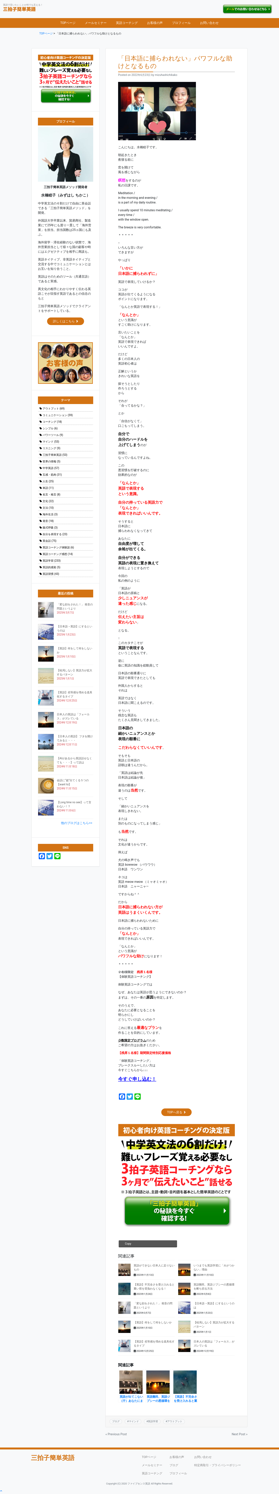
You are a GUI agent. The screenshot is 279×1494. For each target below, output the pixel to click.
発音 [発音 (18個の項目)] (48, 521)
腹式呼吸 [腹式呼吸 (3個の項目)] (50, 528)
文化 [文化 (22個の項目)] (48, 501)
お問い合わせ (209, 23)
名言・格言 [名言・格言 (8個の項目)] (51, 495)
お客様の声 (155, 23)
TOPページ (67, 23)
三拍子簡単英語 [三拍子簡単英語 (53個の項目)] (55, 455)
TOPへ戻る (176, 1113)
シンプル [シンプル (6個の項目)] (50, 429)
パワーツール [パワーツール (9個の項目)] (53, 435)
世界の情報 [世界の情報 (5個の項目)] (51, 462)
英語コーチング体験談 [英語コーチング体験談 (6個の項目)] (58, 548)
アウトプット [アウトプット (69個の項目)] (54, 409)
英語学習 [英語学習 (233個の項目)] (52, 561)
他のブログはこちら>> (76, 823)
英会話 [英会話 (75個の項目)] (49, 541)
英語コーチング (127, 23)
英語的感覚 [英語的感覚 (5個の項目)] (51, 568)
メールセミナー (96, 23)
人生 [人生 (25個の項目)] (48, 482)
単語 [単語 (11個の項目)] (48, 488)
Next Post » (239, 1435)
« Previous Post (116, 1435)
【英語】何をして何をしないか (153, 1323)
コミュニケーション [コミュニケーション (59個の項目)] (58, 415)
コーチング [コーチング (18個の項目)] (52, 422)
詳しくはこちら (65, 322)
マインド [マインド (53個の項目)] (51, 442)
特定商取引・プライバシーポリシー (218, 1466)
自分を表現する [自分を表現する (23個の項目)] (55, 535)
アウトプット (174, 1422)
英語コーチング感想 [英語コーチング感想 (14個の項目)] (58, 554)
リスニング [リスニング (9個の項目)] (51, 449)
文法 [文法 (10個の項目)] (48, 508)
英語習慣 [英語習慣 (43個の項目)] (51, 574)
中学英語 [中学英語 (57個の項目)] (51, 468)
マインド (134, 1422)
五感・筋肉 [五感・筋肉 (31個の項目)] (52, 475)
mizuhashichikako (166, 75)
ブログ (116, 1422)
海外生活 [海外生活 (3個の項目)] (50, 515)
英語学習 (153, 1422)
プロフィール (181, 23)
